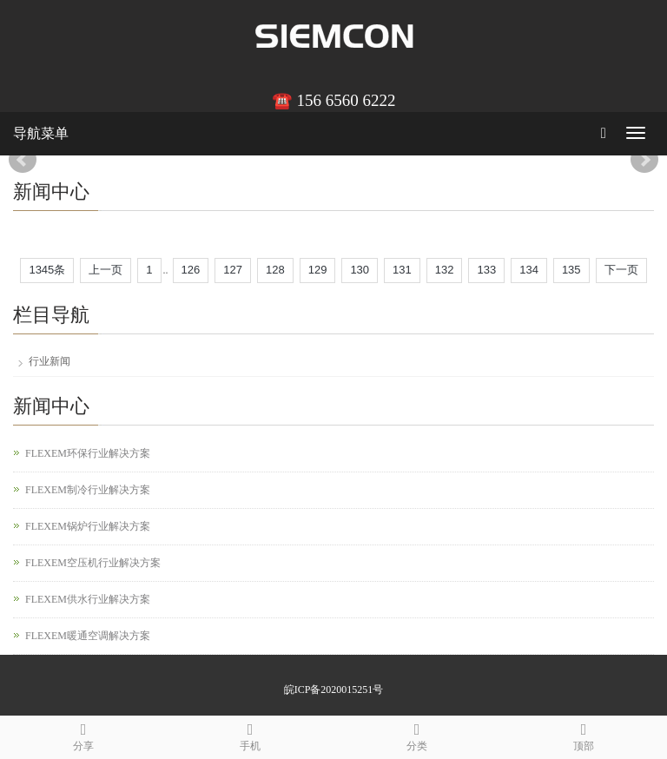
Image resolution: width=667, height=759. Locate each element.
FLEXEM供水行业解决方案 (87, 599)
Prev (22, 160)
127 (232, 269)
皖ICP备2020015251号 (334, 689)
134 (528, 269)
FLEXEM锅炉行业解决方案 (87, 526)
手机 (250, 734)
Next (644, 160)
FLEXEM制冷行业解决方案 (87, 490)
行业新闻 (49, 361)
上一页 (105, 269)
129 (317, 269)
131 (402, 269)
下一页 (621, 269)
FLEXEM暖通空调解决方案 (87, 636)
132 (444, 269)
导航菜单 (41, 133)
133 (486, 269)
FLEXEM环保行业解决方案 (87, 453)
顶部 (583, 734)
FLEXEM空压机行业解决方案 (93, 563)
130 (359, 269)
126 (191, 269)
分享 (83, 734)
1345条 (47, 269)
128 (275, 269)
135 (571, 269)
